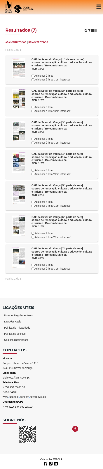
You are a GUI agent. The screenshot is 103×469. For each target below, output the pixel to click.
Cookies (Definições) (16, 339)
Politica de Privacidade (17, 327)
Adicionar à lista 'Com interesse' (52, 79)
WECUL (58, 459)
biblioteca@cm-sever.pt (16, 377)
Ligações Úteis (12, 321)
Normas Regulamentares (18, 315)
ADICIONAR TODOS (15, 42)
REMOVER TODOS (38, 42)
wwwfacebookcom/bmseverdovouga (24, 396)
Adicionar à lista (43, 75)
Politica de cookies (15, 333)
